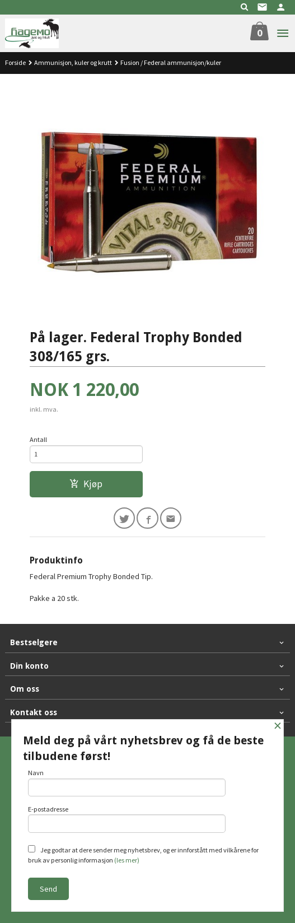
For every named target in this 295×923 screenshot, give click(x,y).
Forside (15, 62)
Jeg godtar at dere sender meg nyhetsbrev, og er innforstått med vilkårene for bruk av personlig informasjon (143, 854)
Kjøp (85, 484)
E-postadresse (127, 819)
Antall (38, 439)
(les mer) (126, 860)
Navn (127, 782)
